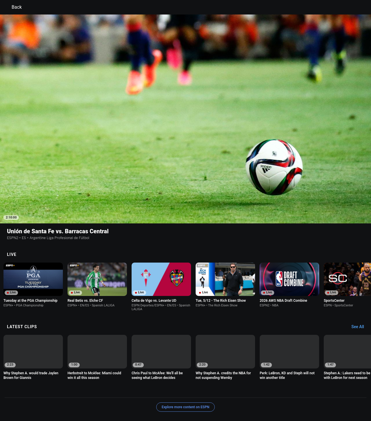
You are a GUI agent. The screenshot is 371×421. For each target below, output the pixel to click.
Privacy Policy (71, 389)
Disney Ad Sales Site (50, 395)
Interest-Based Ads (213, 389)
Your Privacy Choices (303, 389)
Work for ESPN (84, 395)
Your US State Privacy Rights (112, 389)
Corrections (110, 395)
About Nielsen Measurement (257, 389)
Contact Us (334, 389)
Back (13, 7)
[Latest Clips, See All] (360, 289)
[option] (33, 247)
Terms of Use (44, 389)
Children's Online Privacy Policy (167, 389)
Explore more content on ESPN (186, 369)
